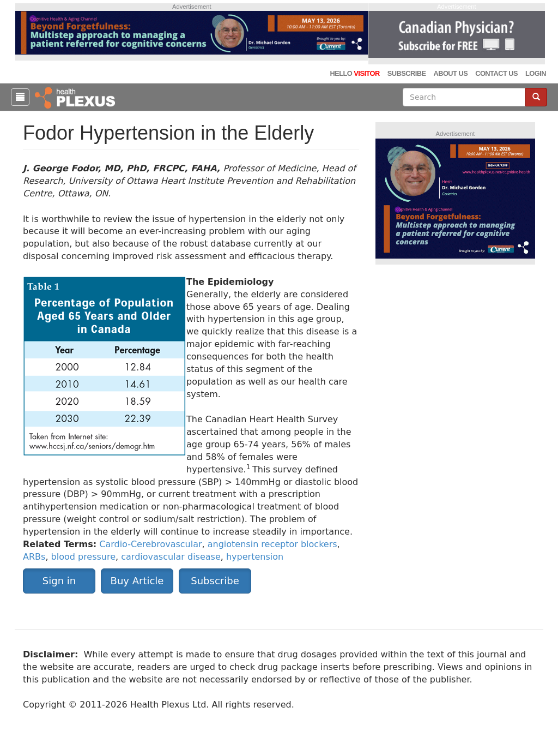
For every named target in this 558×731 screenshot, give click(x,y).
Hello (354, 73)
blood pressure (83, 557)
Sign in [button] (59, 580)
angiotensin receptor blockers (272, 544)
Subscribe (406, 73)
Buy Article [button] (137, 580)
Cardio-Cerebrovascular (150, 544)
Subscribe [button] (215, 580)
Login (535, 73)
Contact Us (496, 73)
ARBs (34, 557)
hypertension (254, 557)
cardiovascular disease (171, 557)
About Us (450, 73)
